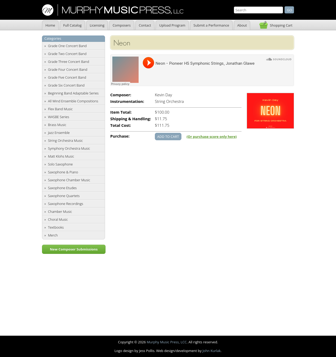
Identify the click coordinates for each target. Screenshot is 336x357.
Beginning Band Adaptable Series (73, 93)
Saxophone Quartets (64, 195)
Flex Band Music (60, 109)
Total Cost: (120, 125)
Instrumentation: (127, 101)
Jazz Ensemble (59, 132)
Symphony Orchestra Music (69, 148)
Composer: (120, 95)
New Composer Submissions (74, 249)
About (242, 25)
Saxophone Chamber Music (69, 180)
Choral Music (58, 219)
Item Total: (121, 112)
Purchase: (119, 136)
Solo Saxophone (60, 164)
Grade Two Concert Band (67, 53)
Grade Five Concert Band (67, 77)
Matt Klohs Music (61, 156)
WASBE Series (58, 116)
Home (50, 25)
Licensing (97, 25)
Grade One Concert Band (67, 45)
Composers (122, 25)
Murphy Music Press (112, 10)
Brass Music (57, 124)
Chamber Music (60, 211)
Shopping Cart (281, 25)
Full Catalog (72, 25)
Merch (53, 235)
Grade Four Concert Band (67, 69)
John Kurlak (211, 350)
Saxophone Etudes (62, 187)
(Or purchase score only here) (212, 136)
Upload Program (172, 25)
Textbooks (56, 227)
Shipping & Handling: (130, 119)
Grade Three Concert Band (68, 61)
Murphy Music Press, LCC (167, 342)
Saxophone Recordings (65, 203)
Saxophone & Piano (63, 172)
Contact (145, 25)
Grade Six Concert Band (66, 85)
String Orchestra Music (65, 140)
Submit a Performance (211, 25)
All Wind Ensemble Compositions (73, 101)
